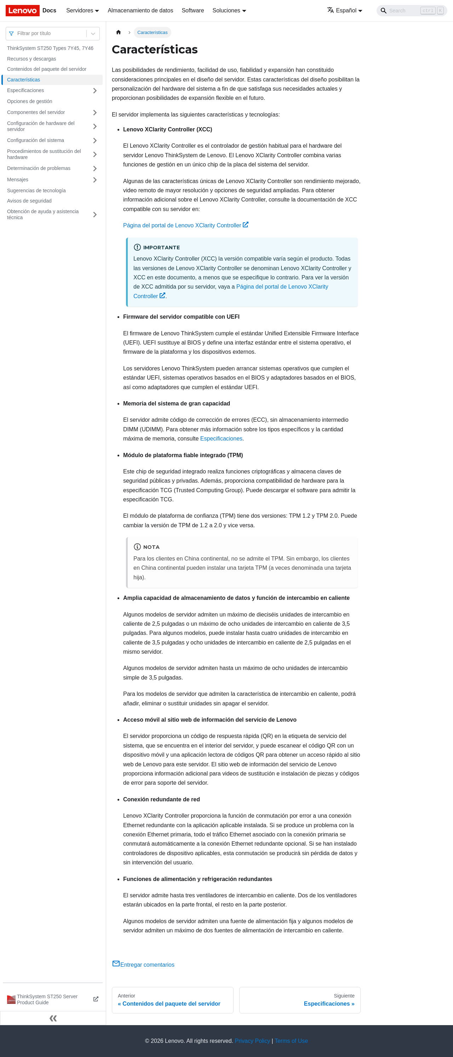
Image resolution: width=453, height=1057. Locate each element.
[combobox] (18, 33)
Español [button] (341, 10)
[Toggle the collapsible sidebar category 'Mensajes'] (95, 180)
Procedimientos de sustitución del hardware (44, 154)
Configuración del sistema (35, 140)
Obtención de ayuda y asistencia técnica (43, 215)
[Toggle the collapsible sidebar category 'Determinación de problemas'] (95, 168)
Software (193, 10)
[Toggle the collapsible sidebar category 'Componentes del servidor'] (95, 112)
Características (23, 80)
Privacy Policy (252, 1041)
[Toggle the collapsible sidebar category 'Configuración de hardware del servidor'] (95, 126)
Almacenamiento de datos (140, 10)
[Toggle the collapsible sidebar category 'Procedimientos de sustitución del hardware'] (95, 154)
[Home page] (118, 32)
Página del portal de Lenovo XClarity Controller (185, 225)
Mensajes (17, 179)
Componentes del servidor (36, 112)
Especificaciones (25, 90)
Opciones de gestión (29, 101)
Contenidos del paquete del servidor (46, 69)
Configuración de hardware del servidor (41, 126)
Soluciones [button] (226, 10)
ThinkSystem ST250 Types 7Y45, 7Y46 (50, 48)
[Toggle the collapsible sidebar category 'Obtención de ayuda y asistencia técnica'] (95, 214)
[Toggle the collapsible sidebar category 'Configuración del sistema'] (95, 140)
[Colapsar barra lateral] (53, 1018)
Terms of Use (291, 1041)
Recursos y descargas (31, 59)
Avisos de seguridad (29, 201)
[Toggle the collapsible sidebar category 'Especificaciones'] (95, 90)
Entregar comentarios (143, 965)
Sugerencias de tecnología (36, 190)
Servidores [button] (79, 10)
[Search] (412, 10)
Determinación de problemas (38, 168)
